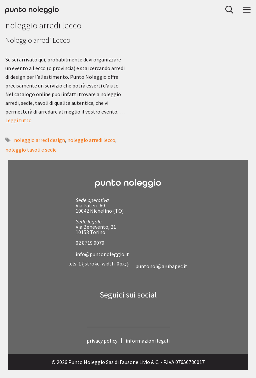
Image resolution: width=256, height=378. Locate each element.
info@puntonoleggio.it (102, 254)
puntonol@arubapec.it (161, 266)
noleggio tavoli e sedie (31, 149)
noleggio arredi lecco (91, 140)
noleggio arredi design (39, 140)
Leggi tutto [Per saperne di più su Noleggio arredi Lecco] (18, 120)
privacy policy (102, 340)
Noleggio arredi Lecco (37, 40)
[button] (227, 10)
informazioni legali (148, 340)
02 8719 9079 (90, 242)
